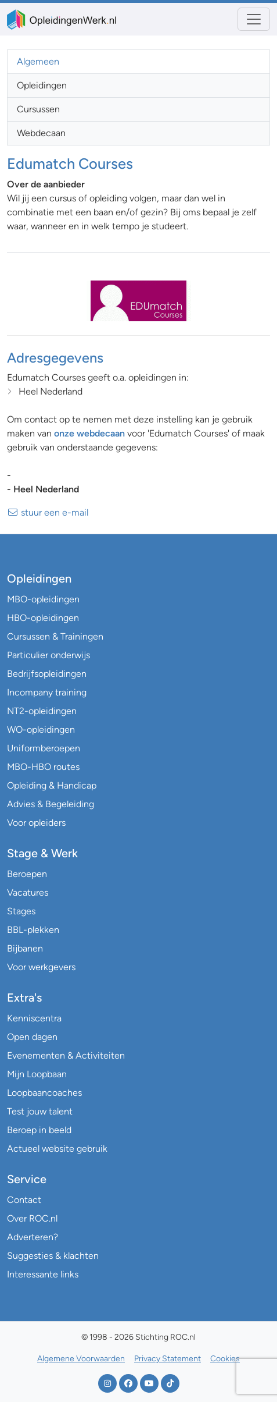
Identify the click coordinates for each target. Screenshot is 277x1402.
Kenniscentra (34, 1018)
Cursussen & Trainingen (55, 636)
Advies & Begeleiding (50, 804)
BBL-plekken (33, 929)
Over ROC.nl (32, 1218)
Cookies (225, 1359)
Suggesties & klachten (53, 1255)
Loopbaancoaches (44, 1092)
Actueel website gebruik (57, 1148)
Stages (21, 911)
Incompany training (47, 692)
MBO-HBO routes (43, 766)
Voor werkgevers (41, 966)
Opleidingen (42, 85)
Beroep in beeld (39, 1129)
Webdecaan (41, 133)
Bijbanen (25, 948)
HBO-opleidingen (43, 617)
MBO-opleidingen (43, 599)
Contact (24, 1199)
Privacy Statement (167, 1359)
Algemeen (38, 61)
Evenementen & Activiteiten (66, 1055)
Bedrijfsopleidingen (47, 673)
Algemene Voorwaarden (81, 1359)
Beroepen (27, 873)
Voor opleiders (36, 822)
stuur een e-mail (47, 512)
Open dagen (32, 1036)
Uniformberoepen (43, 748)
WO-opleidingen (41, 729)
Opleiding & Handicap (51, 785)
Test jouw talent (40, 1111)
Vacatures (27, 892)
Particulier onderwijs (48, 655)
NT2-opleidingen (42, 710)
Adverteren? (32, 1237)
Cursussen (38, 109)
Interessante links (42, 1274)
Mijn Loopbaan (37, 1074)
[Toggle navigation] (254, 19)
